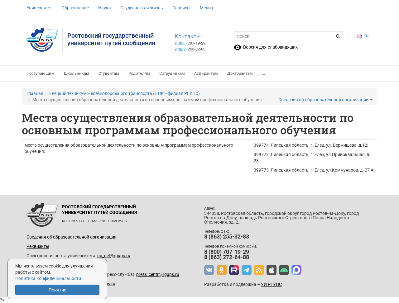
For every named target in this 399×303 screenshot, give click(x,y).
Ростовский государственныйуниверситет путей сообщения (111, 39)
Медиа (206, 7)
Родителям (139, 73)
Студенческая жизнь (141, 7)
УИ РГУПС (271, 284)
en (362, 36)
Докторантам (240, 73)
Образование (75, 7)
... (263, 73)
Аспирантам (206, 73)
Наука (104, 7)
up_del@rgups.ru (113, 255)
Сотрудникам (172, 73)
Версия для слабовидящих (270, 47)
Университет (39, 7)
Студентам (109, 73)
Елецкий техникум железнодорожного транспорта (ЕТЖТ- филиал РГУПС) (124, 93)
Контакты (188, 36)
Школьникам (76, 73)
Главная (34, 93)
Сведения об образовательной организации (325, 99)
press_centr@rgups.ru (157, 274)
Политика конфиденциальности (48, 278)
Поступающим (40, 73)
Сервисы (181, 7)
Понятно (57, 289)
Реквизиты (37, 246)
